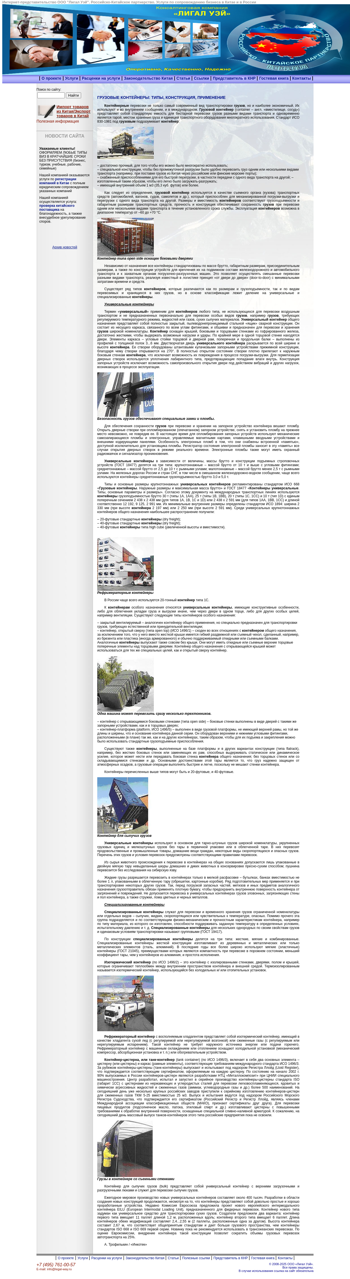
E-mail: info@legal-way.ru (54, 1269)
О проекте (51, 78)
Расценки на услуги (101, 78)
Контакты (302, 78)
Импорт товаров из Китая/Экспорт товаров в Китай (73, 111)
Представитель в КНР (235, 78)
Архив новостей (64, 247)
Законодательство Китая (149, 78)
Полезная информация (57, 121)
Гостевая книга (274, 78)
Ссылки (202, 78)
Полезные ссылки (196, 1258)
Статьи (183, 78)
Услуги (72, 78)
